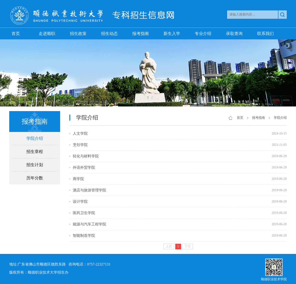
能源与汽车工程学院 (89, 224)
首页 (16, 33)
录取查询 (234, 33)
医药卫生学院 (84, 213)
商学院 (78, 179)
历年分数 (34, 178)
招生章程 (34, 151)
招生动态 (109, 33)
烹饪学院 (80, 145)
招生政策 (78, 33)
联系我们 (265, 33)
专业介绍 (203, 33)
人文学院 (80, 133)
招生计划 (34, 164)
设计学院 (80, 201)
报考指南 (140, 33)
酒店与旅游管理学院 (89, 190)
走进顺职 (47, 33)
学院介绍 (34, 138)
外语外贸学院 (84, 167)
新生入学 (171, 33)
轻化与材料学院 (86, 156)
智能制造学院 (84, 235)
